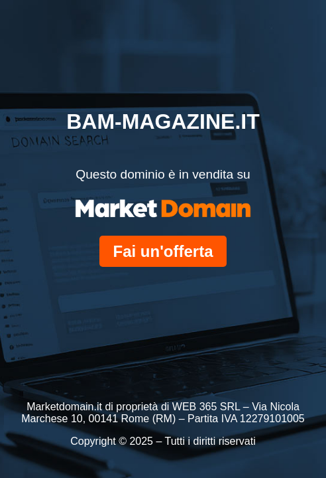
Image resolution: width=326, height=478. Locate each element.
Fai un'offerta (163, 251)
